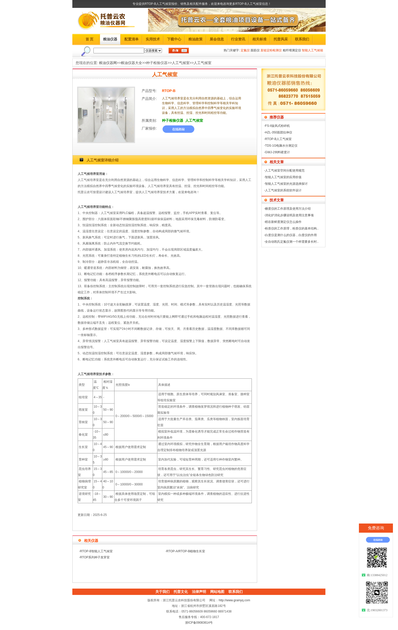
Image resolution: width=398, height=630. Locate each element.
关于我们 (162, 592)
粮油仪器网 (108, 63)
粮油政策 (195, 39)
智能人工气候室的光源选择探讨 (286, 184)
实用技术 (153, 39)
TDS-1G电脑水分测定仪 (281, 145)
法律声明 (199, 592)
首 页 (90, 39)
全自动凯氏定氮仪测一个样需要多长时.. (292, 241)
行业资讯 (238, 39)
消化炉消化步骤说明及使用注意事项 (289, 215)
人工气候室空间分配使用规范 (285, 170)
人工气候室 (181, 63)
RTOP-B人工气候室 (278, 139)
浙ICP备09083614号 (199, 622)
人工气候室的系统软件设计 (283, 190)
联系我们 (302, 39)
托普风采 (281, 39)
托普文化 (181, 592)
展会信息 (217, 39)
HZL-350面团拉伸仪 (278, 132)
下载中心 (174, 39)
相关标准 (259, 39)
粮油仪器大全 (131, 63)
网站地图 (217, 592)
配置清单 (131, 39)
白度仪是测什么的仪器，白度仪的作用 (291, 235)
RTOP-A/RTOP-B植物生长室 (185, 551)
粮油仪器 (110, 39)
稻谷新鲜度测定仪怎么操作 (283, 222)
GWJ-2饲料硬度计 (277, 152)
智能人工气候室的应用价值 (283, 177)
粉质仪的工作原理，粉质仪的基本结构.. (292, 228)
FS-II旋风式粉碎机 (277, 126)
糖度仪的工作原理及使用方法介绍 (288, 208)
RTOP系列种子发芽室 (95, 557)
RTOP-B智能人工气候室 (96, 551)
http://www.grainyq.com (234, 600)
